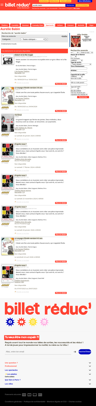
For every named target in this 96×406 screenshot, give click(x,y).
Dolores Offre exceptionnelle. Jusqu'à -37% (87, 38)
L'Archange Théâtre (22, 71)
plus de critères (76, 91)
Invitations (44, 1)
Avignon (18, 282)
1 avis (5, 109)
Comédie (17, 177)
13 (23, 73)
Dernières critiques (65, 8)
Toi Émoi (18, 115)
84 (22, 282)
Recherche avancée (38, 8)
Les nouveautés (52, 8)
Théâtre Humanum (22, 280)
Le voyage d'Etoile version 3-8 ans (28, 87)
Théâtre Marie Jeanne (23, 190)
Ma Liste (77, 8)
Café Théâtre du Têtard (23, 128)
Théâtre (17, 89)
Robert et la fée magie (24, 55)
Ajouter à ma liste (22, 83)
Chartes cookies (75, 402)
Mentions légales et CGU (57, 402)
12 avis (6, 136)
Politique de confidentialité (34, 402)
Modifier (64, 36)
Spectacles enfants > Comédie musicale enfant (27, 56)
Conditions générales (13, 402)
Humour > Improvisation (21, 145)
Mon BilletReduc (85, 1)
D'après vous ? (21, 144)
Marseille (18, 73)
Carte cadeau (66, 1)
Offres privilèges (82, 5)
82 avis (6, 162)
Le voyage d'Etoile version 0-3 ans (28, 238)
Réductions (54, 1)
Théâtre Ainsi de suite (23, 159)
